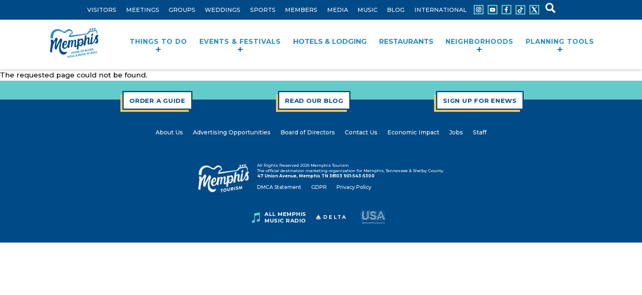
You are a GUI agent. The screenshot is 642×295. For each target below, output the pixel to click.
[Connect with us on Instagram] (479, 9)
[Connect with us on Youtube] (492, 9)
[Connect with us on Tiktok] (520, 10)
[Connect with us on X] (534, 9)
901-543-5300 (359, 176)
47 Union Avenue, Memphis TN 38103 (299, 176)
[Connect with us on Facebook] (506, 9)
